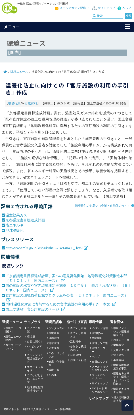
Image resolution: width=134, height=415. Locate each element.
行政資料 (31, 103)
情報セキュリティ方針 (121, 390)
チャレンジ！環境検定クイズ (35, 358)
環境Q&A (97, 333)
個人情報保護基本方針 (121, 399)
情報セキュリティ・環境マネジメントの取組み (121, 378)
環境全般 (53, 333)
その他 (52, 375)
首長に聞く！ (35, 341)
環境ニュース (19, 71)
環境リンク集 (100, 343)
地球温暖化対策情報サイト (35, 389)
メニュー (12, 27)
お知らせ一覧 (121, 340)
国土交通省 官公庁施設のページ (33, 309)
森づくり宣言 (78, 328)
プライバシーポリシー (100, 377)
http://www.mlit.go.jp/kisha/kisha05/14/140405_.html (44, 248)
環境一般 (53, 369)
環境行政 (14, 103)
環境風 (31, 336)
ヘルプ (126, 8)
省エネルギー (16, 225)
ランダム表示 (56, 328)
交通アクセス (121, 350)
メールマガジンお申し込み (100, 368)
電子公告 (118, 355)
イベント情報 (100, 328)
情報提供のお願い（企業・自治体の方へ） (102, 205)
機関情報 (97, 338)
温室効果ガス (16, 215)
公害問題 (53, 348)
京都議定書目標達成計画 (25, 220)
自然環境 (53, 338)
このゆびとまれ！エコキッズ (35, 379)
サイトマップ (106, 8)
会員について (100, 361)
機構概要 (118, 345)
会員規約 (75, 355)
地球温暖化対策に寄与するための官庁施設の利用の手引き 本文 (58, 304)
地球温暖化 (14, 230)
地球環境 (53, 343)
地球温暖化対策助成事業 (121, 366)
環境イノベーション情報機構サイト (121, 332)
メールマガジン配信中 (74, 8)
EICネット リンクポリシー (100, 390)
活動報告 (75, 341)
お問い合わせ (78, 360)
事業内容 (118, 360)
